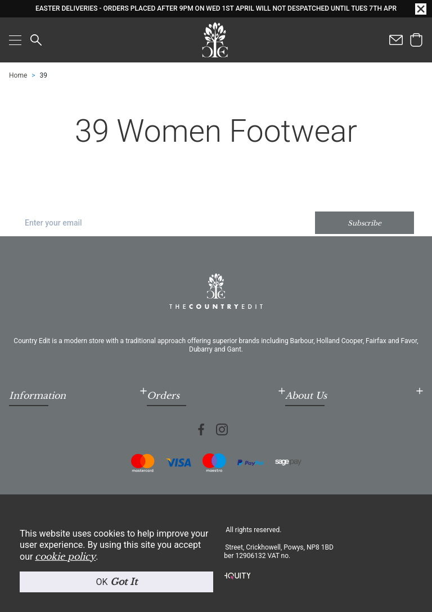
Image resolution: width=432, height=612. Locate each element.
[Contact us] (396, 40)
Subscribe (364, 223)
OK (116, 581)
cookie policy (65, 556)
